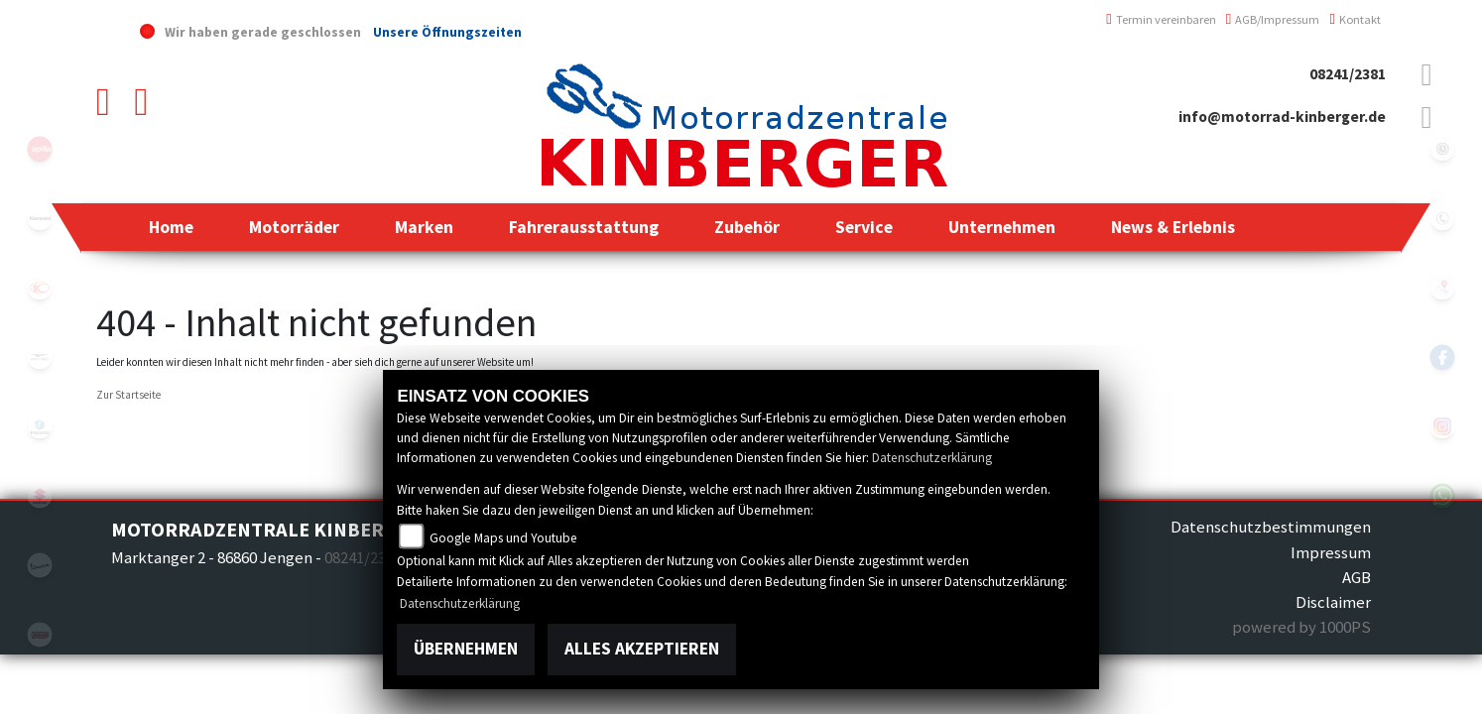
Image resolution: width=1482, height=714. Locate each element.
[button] (294, 227)
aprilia (39, 148)
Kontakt (1355, 19)
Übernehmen (466, 648)
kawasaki (39, 218)
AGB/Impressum (1273, 19)
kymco (39, 287)
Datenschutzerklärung (932, 457)
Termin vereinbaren (1161, 19)
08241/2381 (1347, 73)
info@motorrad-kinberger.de (1282, 116)
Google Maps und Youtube (503, 538)
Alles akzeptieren (641, 648)
